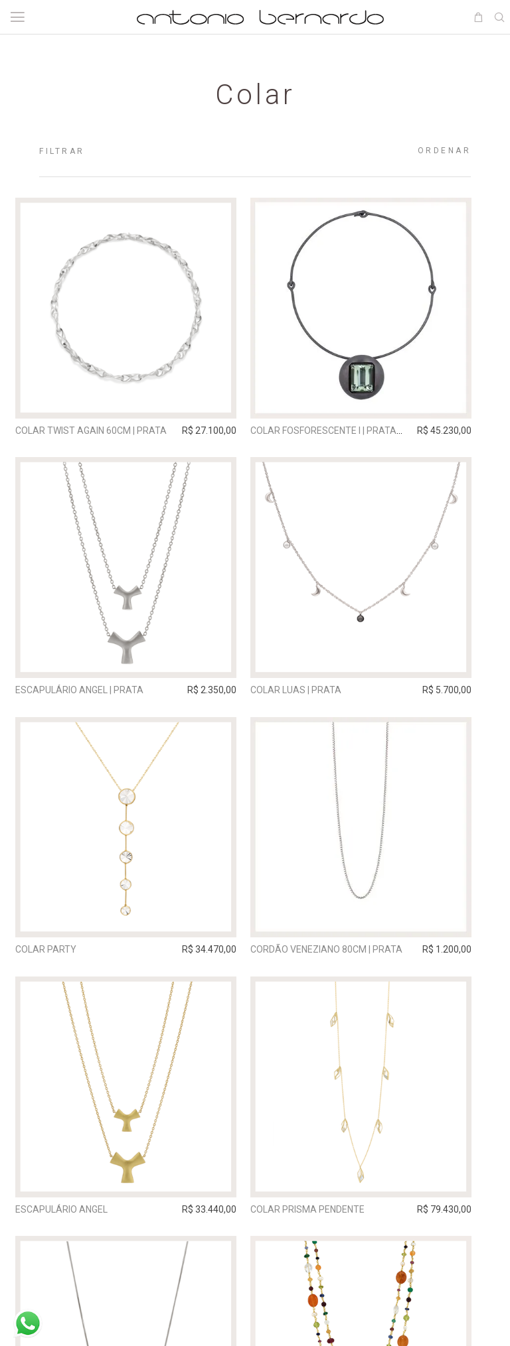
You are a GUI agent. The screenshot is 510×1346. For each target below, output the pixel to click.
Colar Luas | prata (313, 696)
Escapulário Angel (67, 1228)
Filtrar (62, 151)
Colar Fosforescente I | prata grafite (360, 430)
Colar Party (51, 962)
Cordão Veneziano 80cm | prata (344, 962)
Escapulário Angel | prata (85, 696)
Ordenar (444, 150)
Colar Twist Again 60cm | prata (97, 430)
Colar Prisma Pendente (325, 1228)
